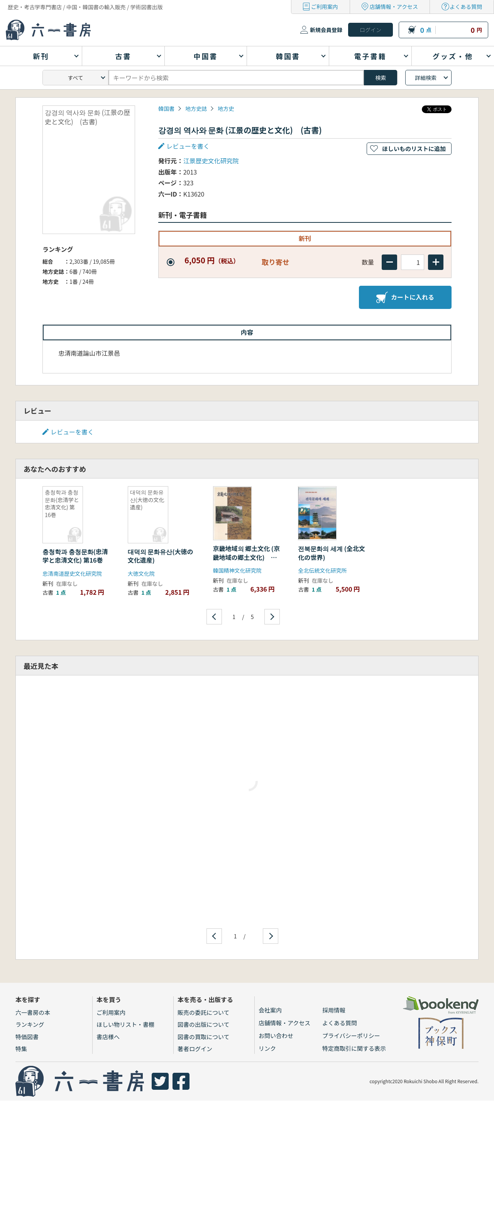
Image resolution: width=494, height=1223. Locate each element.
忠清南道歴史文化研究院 (72, 573)
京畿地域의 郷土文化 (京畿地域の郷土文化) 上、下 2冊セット (246, 557)
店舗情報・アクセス (394, 6)
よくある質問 (466, 6)
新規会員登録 (326, 30)
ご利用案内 (324, 6)
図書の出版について (204, 1024)
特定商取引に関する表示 (354, 1048)
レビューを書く (188, 145)
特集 (21, 1049)
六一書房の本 (32, 1012)
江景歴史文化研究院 (211, 160)
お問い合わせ (276, 1035)
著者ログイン (195, 1049)
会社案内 (270, 1010)
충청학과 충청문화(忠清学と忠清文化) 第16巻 (75, 556)
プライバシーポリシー (351, 1035)
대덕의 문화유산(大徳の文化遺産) (160, 556)
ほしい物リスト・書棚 (125, 1024)
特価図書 (27, 1037)
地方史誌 (196, 108)
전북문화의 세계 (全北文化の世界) (331, 552)
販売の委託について (204, 1012)
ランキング (29, 1024)
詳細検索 (425, 77)
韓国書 (166, 108)
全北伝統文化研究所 (322, 570)
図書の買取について (204, 1037)
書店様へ (108, 1037)
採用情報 (333, 1010)
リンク (267, 1048)
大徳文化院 (141, 573)
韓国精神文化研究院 (237, 570)
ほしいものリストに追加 (414, 148)
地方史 (226, 108)
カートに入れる (405, 297)
